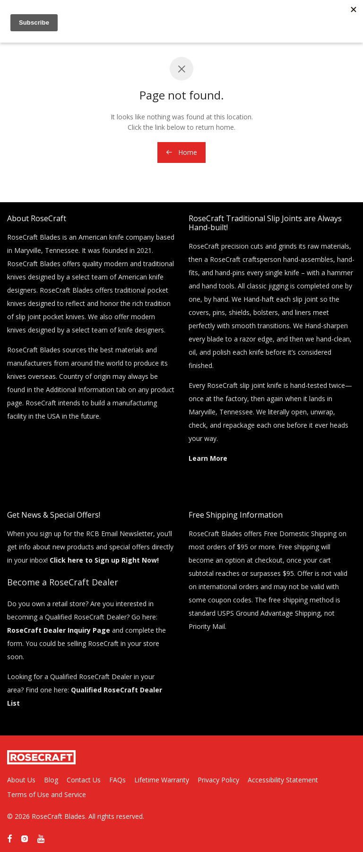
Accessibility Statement (283, 779)
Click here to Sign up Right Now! (104, 560)
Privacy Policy (218, 779)
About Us (21, 779)
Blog (51, 779)
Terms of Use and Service (46, 794)
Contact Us (84, 779)
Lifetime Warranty (161, 779)
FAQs (117, 779)
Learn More (208, 458)
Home (181, 152)
